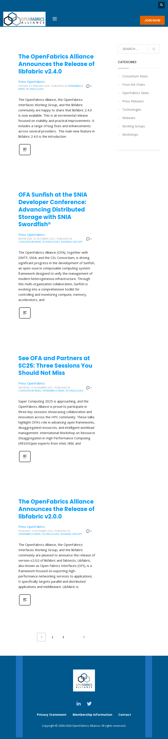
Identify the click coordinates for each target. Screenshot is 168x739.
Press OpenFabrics (31, 82)
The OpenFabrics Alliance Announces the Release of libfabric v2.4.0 (56, 64)
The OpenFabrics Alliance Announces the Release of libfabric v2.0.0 (56, 509)
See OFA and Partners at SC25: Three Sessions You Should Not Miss (55, 365)
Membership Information (93, 714)
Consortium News (29, 241)
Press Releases (133, 101)
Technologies (35, 89)
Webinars (128, 118)
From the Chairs (133, 84)
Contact (124, 714)
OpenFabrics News (53, 390)
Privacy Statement (51, 714)
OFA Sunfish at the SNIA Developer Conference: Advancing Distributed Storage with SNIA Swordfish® (52, 209)
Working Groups (71, 241)
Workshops (130, 134)
